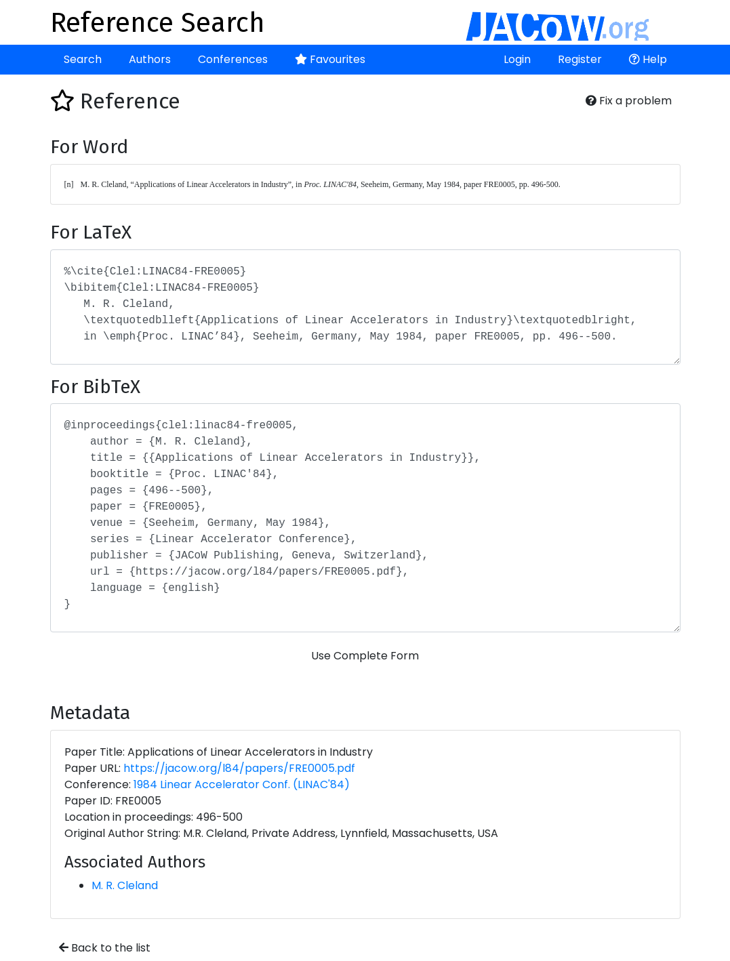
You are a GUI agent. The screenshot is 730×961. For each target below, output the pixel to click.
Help (648, 59)
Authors (150, 59)
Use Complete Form (365, 655)
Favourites (330, 59)
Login (517, 59)
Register (580, 59)
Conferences (233, 59)
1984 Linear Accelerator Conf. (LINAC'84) (242, 784)
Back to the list (104, 948)
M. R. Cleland (125, 885)
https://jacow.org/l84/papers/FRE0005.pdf (239, 768)
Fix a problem (629, 100)
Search (83, 59)
